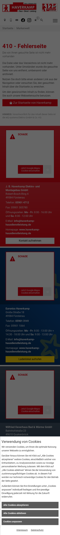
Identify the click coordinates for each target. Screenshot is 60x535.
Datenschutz (37, 530)
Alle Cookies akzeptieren (16, 505)
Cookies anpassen (12, 521)
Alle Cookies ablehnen (14, 513)
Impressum (22, 530)
